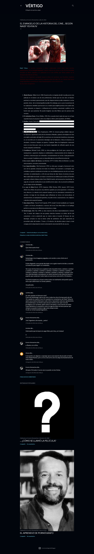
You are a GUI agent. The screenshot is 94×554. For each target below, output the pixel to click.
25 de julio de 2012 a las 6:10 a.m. (34, 250)
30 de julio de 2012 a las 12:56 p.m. (34, 348)
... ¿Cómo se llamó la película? (38, 440)
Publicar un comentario (28, 377)
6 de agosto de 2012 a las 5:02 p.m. (34, 372)
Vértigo (34, 5)
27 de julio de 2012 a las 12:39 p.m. (34, 323)
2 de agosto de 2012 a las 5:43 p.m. (34, 362)
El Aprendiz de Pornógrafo (36, 533)
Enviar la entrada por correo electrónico (37, 232)
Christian (28, 244)
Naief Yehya (24, 68)
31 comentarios (31, 444)
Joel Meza (28, 292)
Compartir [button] (22, 232)
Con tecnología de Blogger (47, 548)
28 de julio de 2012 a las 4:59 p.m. (34, 337)
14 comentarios (31, 536)
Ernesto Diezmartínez (31, 317)
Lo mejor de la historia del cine (33, 235)
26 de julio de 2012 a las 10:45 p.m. (34, 312)
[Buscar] (73, 5)
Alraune (28, 353)
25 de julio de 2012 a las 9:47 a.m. (34, 287)
